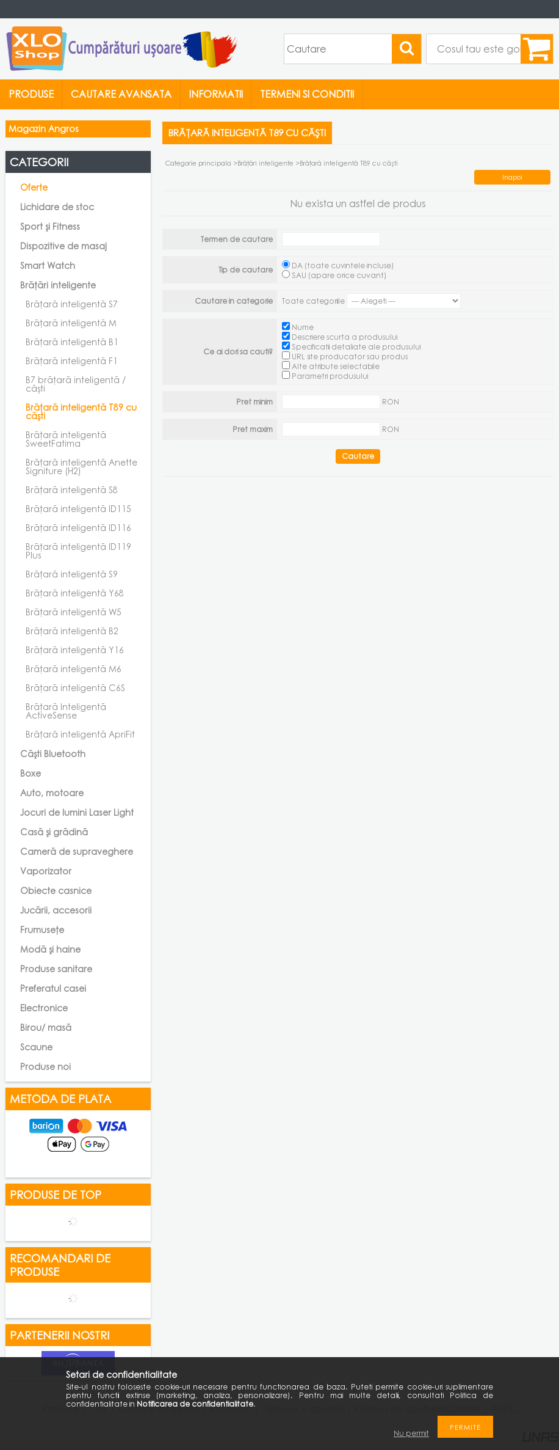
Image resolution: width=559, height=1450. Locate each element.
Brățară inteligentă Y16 (75, 650)
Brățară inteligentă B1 (72, 342)
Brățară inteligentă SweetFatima (66, 439)
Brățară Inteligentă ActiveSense (66, 710)
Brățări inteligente (265, 163)
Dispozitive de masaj (63, 246)
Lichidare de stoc (57, 207)
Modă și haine (50, 949)
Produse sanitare (56, 969)
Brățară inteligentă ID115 (78, 508)
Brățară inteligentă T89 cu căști (81, 411)
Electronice (44, 1008)
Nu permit (411, 1433)
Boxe (30, 773)
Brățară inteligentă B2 (72, 631)
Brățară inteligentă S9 (72, 574)
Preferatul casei (53, 988)
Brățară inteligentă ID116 (78, 527)
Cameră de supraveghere (76, 851)
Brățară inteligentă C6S (75, 688)
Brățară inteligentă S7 (72, 304)
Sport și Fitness (50, 226)
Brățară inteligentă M (71, 323)
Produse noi (45, 1066)
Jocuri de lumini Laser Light (77, 812)
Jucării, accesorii (56, 910)
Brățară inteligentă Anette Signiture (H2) (81, 466)
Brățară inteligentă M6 (73, 669)
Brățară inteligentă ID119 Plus (78, 550)
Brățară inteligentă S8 (72, 490)
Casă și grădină (54, 832)
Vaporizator (45, 871)
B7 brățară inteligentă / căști (76, 384)
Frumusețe (42, 930)
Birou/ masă (45, 1027)
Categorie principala (198, 163)
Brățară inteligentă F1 (72, 361)
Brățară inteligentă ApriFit (80, 734)
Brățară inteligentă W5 (73, 612)
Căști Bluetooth (52, 754)
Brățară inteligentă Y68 (75, 593)
